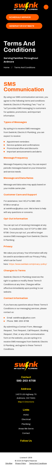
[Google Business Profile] (34, 445)
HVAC (26, 415)
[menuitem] (8, 463)
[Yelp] (23, 445)
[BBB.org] (28, 445)
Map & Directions (26, 402)
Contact (26, 433)
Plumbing (26, 424)
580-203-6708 (26, 380)
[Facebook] (17, 445)
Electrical (26, 419)
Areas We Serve (26, 429)
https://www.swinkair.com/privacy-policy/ (28, 264)
